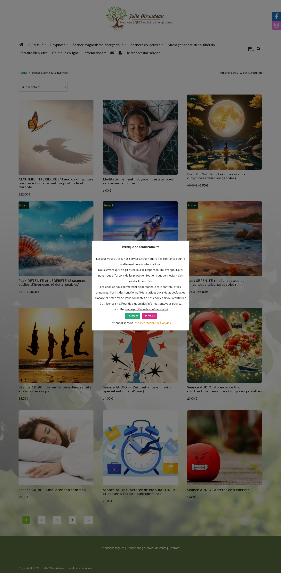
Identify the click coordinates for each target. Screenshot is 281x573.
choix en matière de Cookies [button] (153, 323)
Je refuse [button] (150, 315)
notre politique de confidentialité (146, 309)
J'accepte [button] (132, 315)
